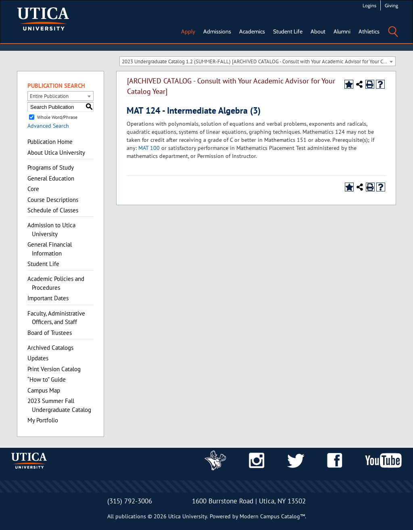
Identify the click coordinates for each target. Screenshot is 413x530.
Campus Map (43, 390)
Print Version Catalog (54, 369)
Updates (37, 358)
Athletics (369, 31)
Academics (252, 31)
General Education (50, 178)
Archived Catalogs (50, 347)
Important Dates (48, 298)
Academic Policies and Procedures (55, 283)
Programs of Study (50, 167)
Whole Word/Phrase (57, 117)
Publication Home (50, 141)
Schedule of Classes (52, 210)
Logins (369, 5)
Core (33, 189)
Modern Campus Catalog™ (272, 516)
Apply (188, 31)
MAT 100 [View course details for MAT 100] (149, 148)
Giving (391, 5)
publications (130, 516)
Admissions (217, 31)
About (318, 31)
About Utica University (56, 152)
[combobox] (257, 61)
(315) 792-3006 (129, 501)
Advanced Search (48, 125)
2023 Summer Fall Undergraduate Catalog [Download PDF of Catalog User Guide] (59, 405)
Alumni (342, 31)
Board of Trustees (49, 333)
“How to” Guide (46, 379)
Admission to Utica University (51, 229)
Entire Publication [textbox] (49, 96)
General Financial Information (49, 249)
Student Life (287, 31)
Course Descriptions (52, 200)
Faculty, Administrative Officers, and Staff (56, 318)
